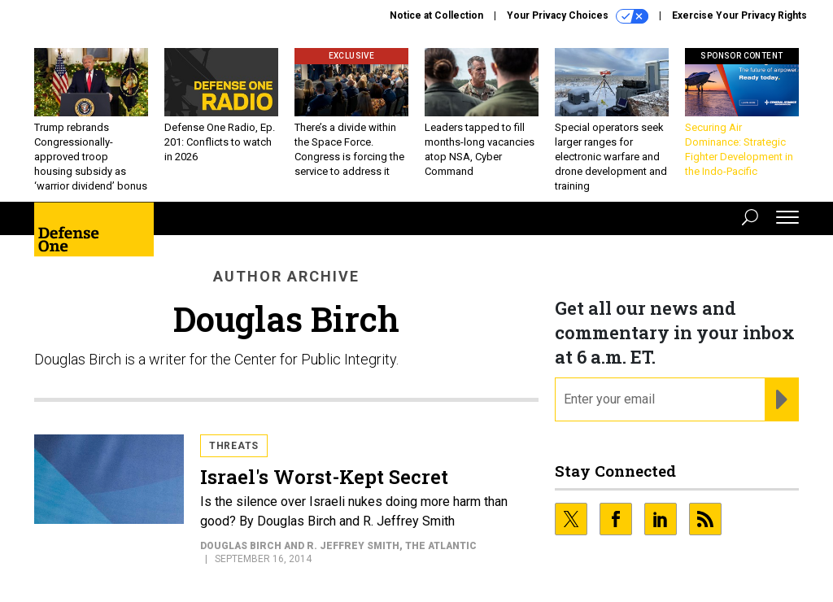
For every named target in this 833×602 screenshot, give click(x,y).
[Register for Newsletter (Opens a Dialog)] (781, 399)
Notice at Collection (436, 15)
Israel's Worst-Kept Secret (324, 477)
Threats (234, 446)
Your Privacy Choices (577, 16)
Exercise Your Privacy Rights (739, 15)
